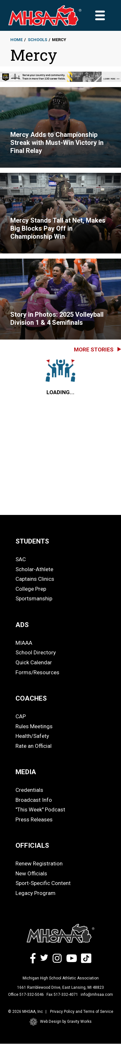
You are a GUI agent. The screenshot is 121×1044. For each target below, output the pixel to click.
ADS (22, 625)
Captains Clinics (34, 579)
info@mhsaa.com (97, 994)
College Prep (30, 589)
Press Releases (34, 819)
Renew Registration (39, 863)
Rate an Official (33, 746)
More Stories (94, 349)
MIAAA (23, 643)
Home (16, 39)
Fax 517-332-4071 (62, 994)
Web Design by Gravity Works (61, 1022)
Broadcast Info (33, 800)
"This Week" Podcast (40, 809)
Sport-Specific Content (43, 883)
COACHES (31, 698)
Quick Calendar (33, 662)
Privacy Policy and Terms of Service (81, 1011)
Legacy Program (35, 893)
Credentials (29, 790)
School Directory (35, 652)
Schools (37, 39)
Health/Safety (32, 736)
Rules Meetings (34, 726)
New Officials (31, 873)
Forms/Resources (37, 672)
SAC (20, 559)
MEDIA (25, 772)
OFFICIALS (32, 845)
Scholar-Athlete (34, 569)
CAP (20, 716)
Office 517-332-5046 (26, 994)
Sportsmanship (33, 598)
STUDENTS (32, 541)
